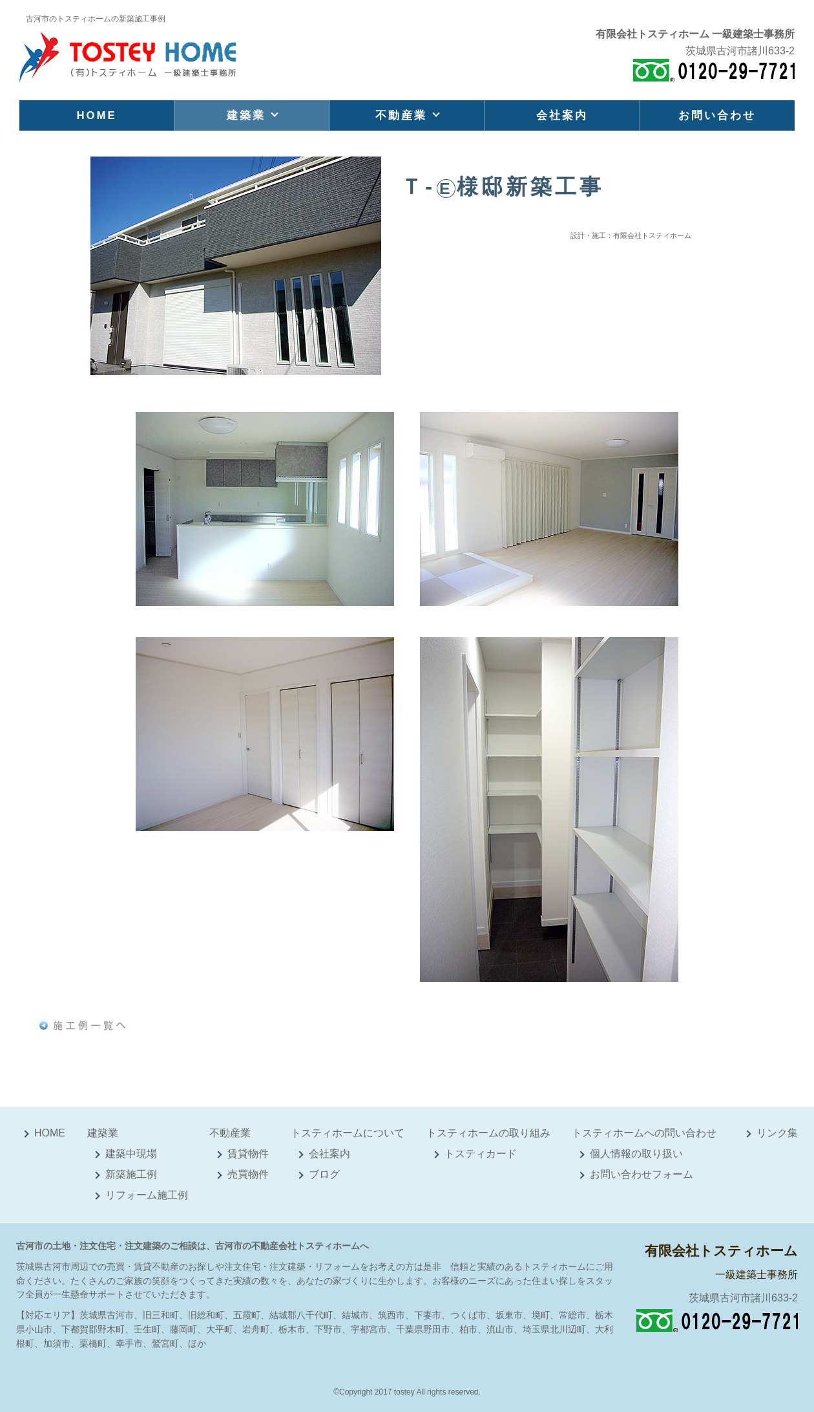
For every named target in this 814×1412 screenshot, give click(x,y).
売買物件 (248, 1174)
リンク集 (777, 1132)
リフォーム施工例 (146, 1194)
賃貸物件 (248, 1153)
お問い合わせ (717, 115)
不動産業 (401, 115)
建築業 (246, 115)
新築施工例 (131, 1174)
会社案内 (562, 115)
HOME (96, 115)
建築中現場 (131, 1153)
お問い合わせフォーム (641, 1174)
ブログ (324, 1174)
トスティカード (480, 1153)
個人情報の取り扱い (636, 1153)
